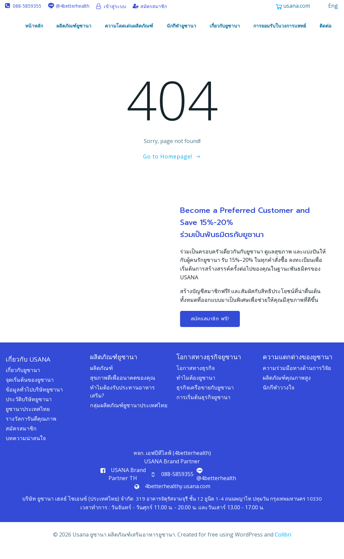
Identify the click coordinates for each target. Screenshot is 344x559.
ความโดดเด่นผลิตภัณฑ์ (130, 28)
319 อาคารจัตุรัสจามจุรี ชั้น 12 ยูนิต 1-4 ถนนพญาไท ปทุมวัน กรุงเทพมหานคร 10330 (229, 508)
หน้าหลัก (35, 28)
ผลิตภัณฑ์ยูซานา (74, 28)
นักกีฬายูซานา (182, 28)
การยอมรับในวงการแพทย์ (280, 28)
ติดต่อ (326, 28)
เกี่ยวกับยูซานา (226, 28)
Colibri (283, 545)
